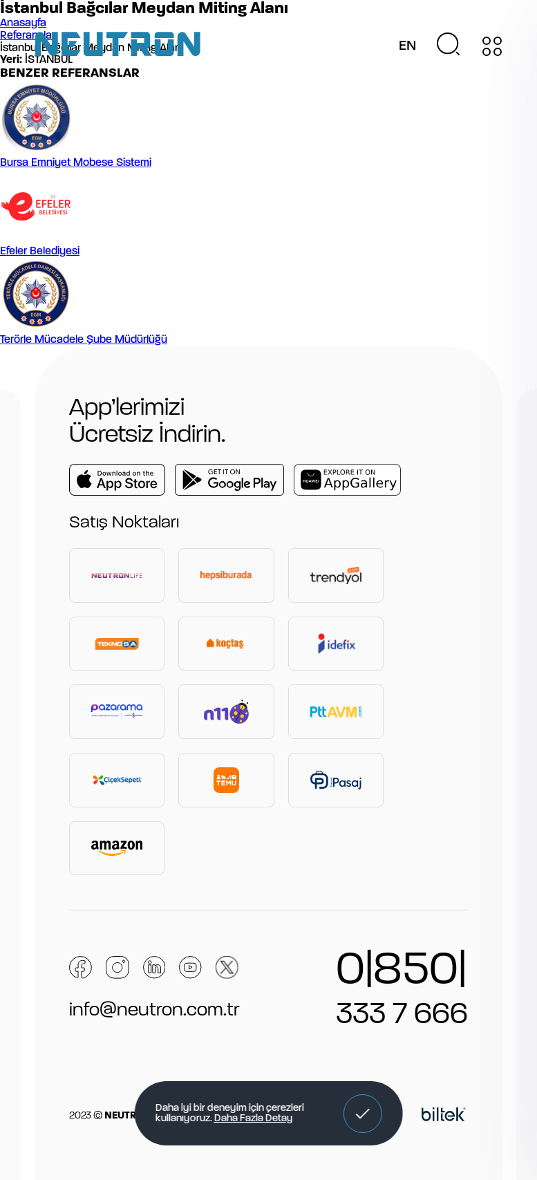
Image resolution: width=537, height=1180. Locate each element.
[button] (362, 1113)
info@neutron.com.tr (154, 1010)
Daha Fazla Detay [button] (253, 1119)
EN (407, 46)
